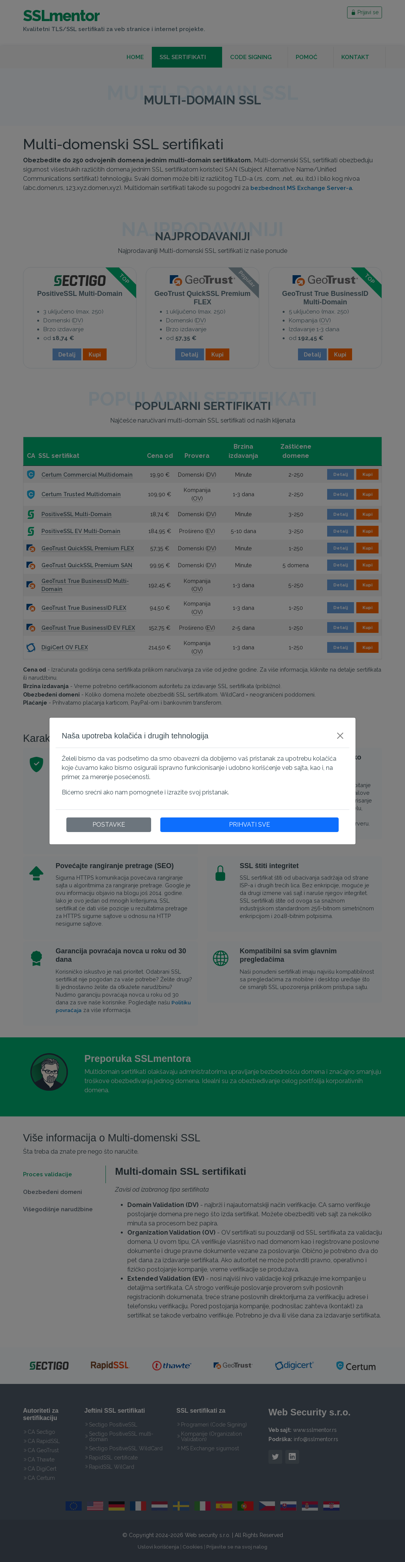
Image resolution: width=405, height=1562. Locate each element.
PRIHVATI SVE (249, 824)
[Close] (340, 736)
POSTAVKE (108, 824)
